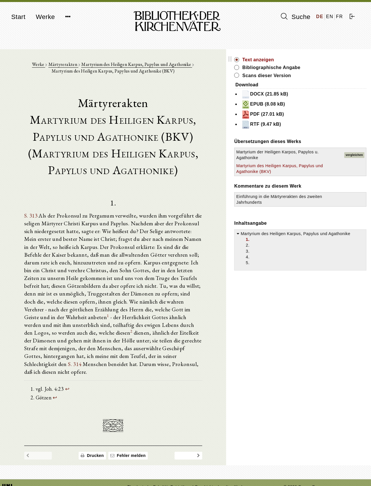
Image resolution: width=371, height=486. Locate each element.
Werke (45, 16)
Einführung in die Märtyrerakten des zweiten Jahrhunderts (314, 214)
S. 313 (34, 218)
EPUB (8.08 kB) (315, 104)
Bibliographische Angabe (324, 67)
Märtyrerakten (66, 67)
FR (339, 16)
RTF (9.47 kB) (313, 124)
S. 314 (163, 339)
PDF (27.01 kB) (315, 114)
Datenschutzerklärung (304, 473)
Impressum (294, 467)
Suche (295, 16)
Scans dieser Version (319, 75)
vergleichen (354, 157)
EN (329, 16)
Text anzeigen (310, 59)
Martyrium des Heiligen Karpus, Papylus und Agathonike (139, 67)
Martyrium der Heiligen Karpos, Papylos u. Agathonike (311, 158)
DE (319, 16)
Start (18, 16)
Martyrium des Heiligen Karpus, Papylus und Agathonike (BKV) (311, 177)
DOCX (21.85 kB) (317, 94)
